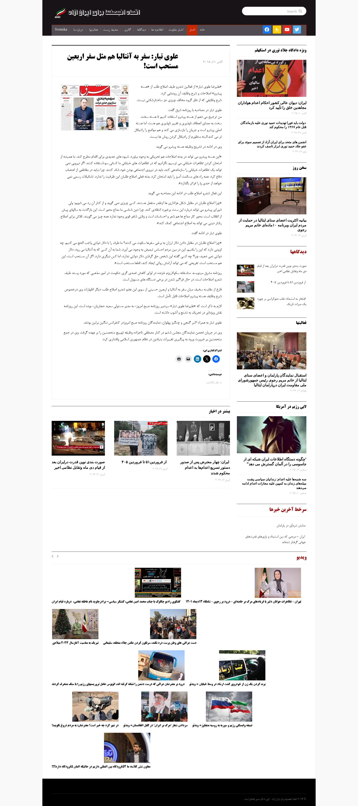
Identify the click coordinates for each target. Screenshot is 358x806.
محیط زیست (110, 30)
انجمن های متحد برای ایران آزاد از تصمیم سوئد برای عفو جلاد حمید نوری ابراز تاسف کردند (272, 144)
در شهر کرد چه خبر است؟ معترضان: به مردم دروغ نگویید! (85, 725)
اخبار (192, 30)
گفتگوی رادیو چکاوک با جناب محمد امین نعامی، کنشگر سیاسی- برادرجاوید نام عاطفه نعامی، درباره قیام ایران (116, 601)
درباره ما (78, 30)
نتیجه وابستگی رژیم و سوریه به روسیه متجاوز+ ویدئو (222, 725)
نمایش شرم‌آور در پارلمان (291, 527)
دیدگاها (141, 30)
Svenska (61, 30)
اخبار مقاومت (175, 30)
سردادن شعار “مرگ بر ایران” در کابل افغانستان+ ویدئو (155, 725)
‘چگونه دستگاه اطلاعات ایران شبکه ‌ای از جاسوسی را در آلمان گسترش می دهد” (275, 461)
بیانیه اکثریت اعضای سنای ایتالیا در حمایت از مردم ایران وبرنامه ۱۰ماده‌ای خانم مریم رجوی (272, 225)
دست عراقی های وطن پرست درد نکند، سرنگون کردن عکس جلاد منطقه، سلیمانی (149, 643)
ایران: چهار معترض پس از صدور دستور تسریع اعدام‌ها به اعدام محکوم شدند (205, 467)
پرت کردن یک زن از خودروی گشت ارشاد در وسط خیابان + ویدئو (227, 684)
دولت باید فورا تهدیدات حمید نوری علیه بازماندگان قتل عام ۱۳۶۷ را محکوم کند (273, 125)
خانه (202, 30)
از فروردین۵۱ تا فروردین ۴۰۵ (144, 462)
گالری (127, 30)
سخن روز (299, 168)
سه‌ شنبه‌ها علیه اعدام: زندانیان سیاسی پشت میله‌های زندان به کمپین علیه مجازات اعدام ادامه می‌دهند (274, 483)
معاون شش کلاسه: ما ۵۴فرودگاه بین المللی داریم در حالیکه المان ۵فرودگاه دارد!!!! (101, 766)
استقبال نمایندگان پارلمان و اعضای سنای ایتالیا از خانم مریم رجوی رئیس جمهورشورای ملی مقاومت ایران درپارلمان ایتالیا (272, 380)
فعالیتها (93, 30)
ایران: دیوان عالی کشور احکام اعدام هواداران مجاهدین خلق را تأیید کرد (272, 105)
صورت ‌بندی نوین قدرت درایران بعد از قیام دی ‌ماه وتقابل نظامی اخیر (78, 465)
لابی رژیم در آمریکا (291, 407)
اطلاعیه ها (157, 30)
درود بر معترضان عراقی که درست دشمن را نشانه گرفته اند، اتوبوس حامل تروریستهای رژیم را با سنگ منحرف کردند (118, 684)
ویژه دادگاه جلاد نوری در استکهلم (280, 50)
